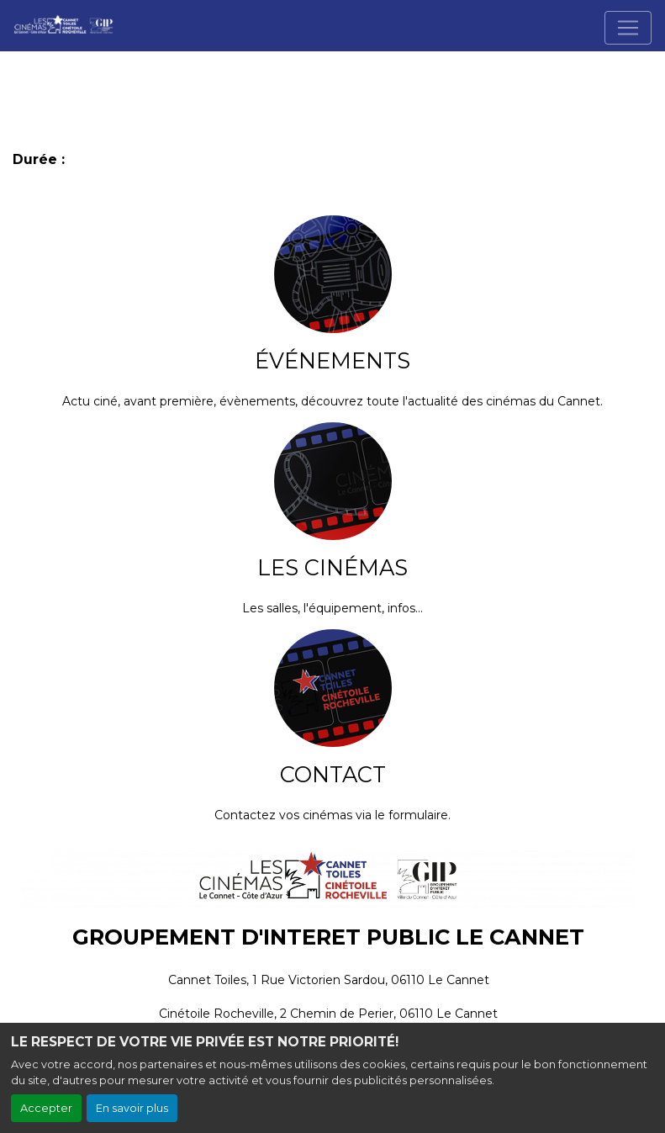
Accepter (46, 1108)
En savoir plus (132, 1108)
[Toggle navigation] (628, 28)
